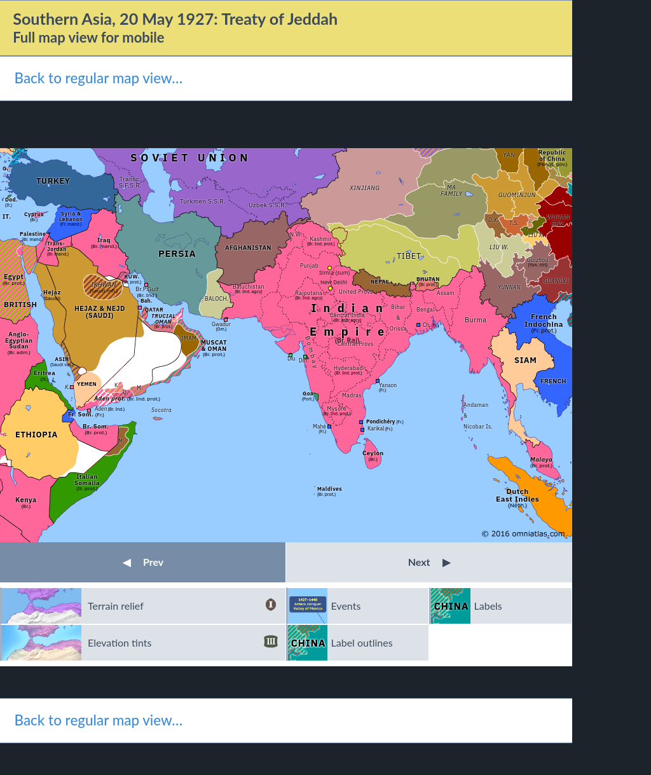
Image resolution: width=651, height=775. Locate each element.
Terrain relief (183, 606)
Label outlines (362, 642)
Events (346, 606)
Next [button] (429, 562)
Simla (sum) (334, 272)
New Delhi (333, 281)
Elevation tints (183, 642)
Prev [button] (143, 562)
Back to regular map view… (98, 77)
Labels (488, 606)
